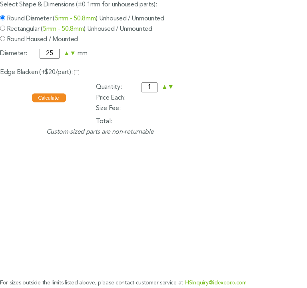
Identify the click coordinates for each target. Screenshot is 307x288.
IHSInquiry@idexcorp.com (216, 283)
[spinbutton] (50, 54)
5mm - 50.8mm (75, 19)
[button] (67, 53)
